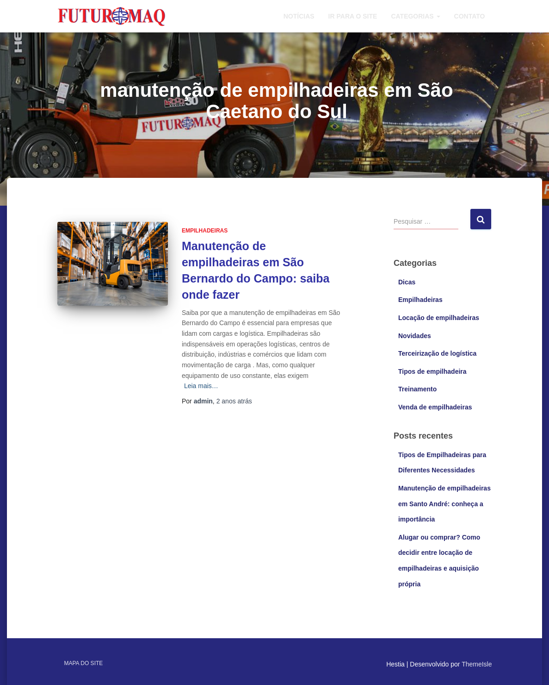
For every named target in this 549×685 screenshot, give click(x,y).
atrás (234, 401)
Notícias (299, 16)
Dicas (406, 282)
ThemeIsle (477, 664)
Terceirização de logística (437, 353)
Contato (469, 16)
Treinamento (417, 389)
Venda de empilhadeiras (435, 407)
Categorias (415, 16)
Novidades (414, 335)
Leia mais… (201, 386)
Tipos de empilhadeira (432, 371)
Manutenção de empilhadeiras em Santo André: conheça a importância (444, 503)
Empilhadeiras (205, 230)
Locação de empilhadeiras (438, 317)
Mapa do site (83, 663)
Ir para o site (352, 16)
